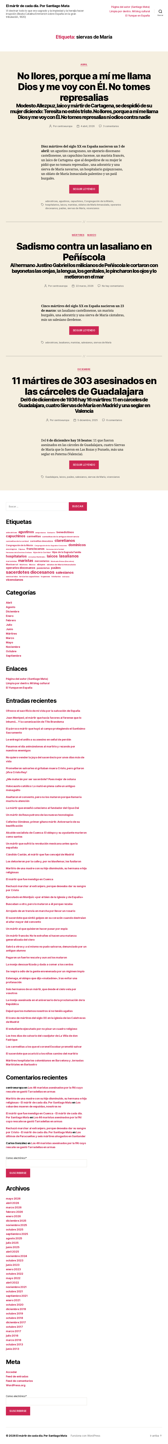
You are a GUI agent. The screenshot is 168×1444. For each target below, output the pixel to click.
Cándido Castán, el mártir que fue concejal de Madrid (40, 854)
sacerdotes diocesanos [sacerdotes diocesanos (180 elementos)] (30, 572)
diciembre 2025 (16, 1220)
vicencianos (92, 208)
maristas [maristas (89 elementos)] (25, 560)
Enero (9, 615)
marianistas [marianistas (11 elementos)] (11, 561)
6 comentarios (114, 420)
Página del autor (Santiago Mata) (130, 6)
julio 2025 (12, 1242)
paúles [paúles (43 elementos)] (56, 568)
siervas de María (76, 208)
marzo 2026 (13, 1207)
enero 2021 (13, 1300)
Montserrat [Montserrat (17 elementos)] (12, 564)
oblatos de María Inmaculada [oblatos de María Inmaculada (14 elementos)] (61, 564)
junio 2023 (12, 1264)
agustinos (64, 201)
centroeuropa (64, 126)
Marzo (91, 235)
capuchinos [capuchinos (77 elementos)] (15, 536)
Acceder (11, 1372)
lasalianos (64, 342)
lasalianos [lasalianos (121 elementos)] (69, 556)
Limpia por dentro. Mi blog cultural (130, 11)
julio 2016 (12, 1335)
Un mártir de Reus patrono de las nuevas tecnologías (39, 814)
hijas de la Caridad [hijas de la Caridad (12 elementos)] (42, 552)
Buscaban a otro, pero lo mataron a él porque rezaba (39, 904)
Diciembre (84, 369)
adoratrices (51, 201)
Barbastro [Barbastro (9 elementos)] (51, 533)
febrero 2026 (14, 1211)
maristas (72, 204)
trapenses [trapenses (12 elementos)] (45, 576)
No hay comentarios (112, 285)
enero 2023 (13, 1269)
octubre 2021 (14, 1291)
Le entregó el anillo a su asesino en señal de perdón (38, 739)
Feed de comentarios (19, 1380)
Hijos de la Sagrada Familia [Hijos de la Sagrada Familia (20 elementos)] (66, 552)
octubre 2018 (14, 1317)
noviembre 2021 (16, 1287)
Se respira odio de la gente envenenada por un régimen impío (45, 971)
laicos (63, 204)
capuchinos (77, 201)
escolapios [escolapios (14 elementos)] (11, 549)
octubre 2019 (14, 1313)
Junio (9, 629)
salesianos (86, 342)
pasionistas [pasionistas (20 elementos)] (43, 568)
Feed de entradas (17, 1376)
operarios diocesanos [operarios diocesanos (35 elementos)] (20, 568)
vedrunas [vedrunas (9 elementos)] (66, 577)
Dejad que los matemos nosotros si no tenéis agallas (39, 1011)
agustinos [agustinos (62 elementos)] (26, 532)
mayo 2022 (13, 1278)
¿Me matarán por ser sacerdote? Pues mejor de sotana (41, 779)
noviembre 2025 (16, 1225)
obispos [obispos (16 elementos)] (41, 564)
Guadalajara (51, 476)
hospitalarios (52, 204)
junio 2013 (12, 1348)
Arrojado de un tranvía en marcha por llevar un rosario (40, 910)
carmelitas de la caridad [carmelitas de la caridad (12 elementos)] (17, 541)
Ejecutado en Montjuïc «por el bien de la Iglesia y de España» (44, 897)
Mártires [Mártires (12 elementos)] (24, 565)
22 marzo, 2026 (84, 285)
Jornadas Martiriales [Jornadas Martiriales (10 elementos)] (36, 557)
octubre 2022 (14, 1273)
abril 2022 (12, 1282)
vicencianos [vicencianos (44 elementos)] (14, 579)
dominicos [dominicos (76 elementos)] (77, 545)
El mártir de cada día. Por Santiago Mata (37, 6)
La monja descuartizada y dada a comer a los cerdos (39, 964)
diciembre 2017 (16, 1322)
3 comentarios (111, 126)
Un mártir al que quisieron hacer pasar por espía (37, 928)
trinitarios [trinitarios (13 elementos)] (56, 576)
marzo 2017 (13, 1331)
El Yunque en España (137, 15)
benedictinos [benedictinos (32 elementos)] (65, 532)
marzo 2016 (13, 1340)
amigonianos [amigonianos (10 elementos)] (40, 533)
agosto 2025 (14, 1238)
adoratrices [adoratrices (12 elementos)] (11, 532)
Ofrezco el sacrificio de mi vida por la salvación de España (43, 710)
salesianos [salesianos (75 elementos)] (65, 572)
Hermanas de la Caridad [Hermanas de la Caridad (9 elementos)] (55, 549)
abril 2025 (12, 1251)
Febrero (11, 620)
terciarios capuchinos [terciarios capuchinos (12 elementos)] (29, 576)
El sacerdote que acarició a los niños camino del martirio (42, 1053)
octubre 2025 (14, 1229)
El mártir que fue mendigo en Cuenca (29, 879)
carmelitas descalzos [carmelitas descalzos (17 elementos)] (41, 541)
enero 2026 (13, 1216)
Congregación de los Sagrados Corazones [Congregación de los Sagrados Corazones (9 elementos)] (50, 546)
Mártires (78, 235)
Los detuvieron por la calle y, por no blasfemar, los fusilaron (43, 861)
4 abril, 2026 (88, 126)
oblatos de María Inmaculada (93, 204)
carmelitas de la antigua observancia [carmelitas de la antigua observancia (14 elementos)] (60, 536)
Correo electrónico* (46, 1161)
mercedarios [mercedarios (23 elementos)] (42, 561)
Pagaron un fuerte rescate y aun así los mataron (36, 957)
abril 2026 (12, 1203)
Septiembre (13, 655)
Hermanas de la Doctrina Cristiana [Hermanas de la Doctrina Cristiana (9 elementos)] (19, 552)
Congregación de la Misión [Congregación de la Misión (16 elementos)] (19, 545)
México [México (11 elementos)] (32, 565)
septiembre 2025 (17, 1233)
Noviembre (13, 646)
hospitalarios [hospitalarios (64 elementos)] (16, 556)
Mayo (9, 642)
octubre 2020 (15, 1304)
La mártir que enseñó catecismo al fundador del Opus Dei (42, 807)
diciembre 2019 (16, 1309)
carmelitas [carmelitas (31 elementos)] (34, 536)
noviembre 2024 (16, 1256)
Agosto (10, 607)
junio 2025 (12, 1247)
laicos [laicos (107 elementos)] (52, 556)
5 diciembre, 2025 (87, 420)
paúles (62, 208)
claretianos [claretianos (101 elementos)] (65, 540)
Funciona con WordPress (85, 1435)
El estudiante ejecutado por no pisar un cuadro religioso (41, 1028)
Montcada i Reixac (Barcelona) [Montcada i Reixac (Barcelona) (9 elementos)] (62, 561)
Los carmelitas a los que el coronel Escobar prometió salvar (44, 1046)
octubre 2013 (14, 1344)
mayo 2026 (13, 1198)
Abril (84, 64)
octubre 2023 (14, 1260)
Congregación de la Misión (98, 201)
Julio (9, 624)
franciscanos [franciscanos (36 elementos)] (35, 549)
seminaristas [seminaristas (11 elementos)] (12, 577)
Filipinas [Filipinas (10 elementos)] (21, 549)
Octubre (11, 651)
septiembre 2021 (17, 1295)
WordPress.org (15, 1385)
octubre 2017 (14, 1326)
